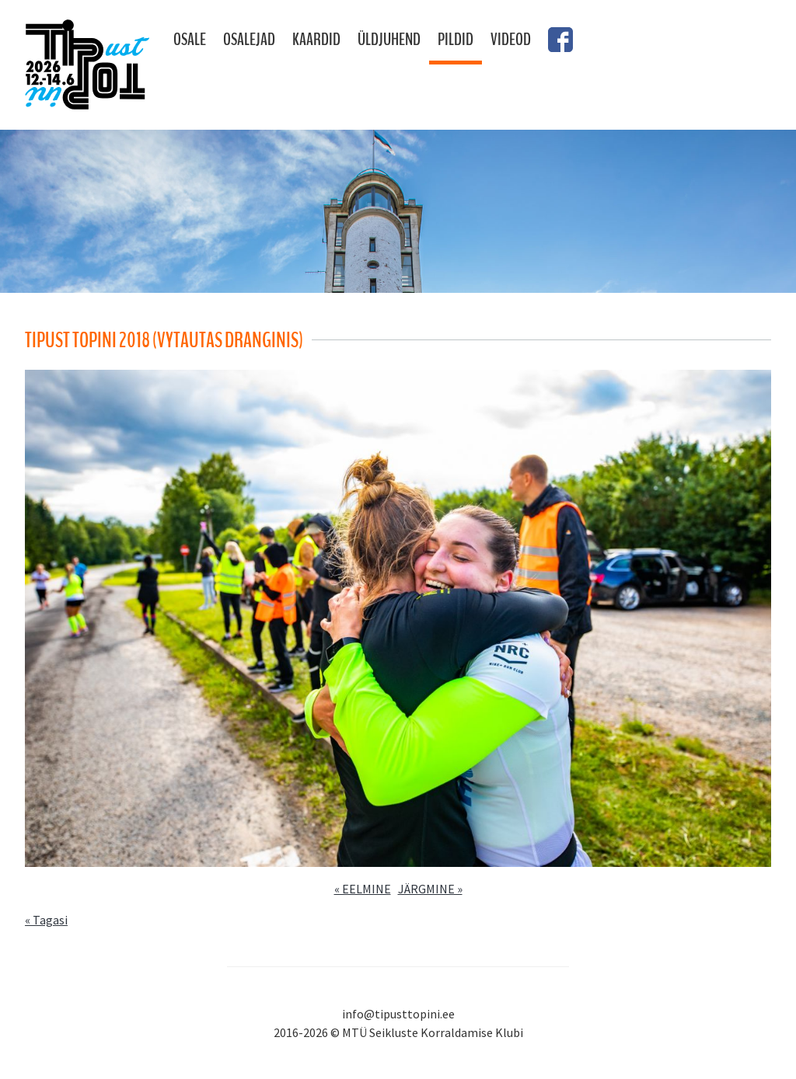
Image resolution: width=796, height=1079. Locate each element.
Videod (511, 39)
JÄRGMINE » (430, 888)
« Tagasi (46, 920)
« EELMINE (362, 888)
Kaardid (316, 39)
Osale (189, 39)
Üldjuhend (389, 39)
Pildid (455, 39)
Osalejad (249, 39)
